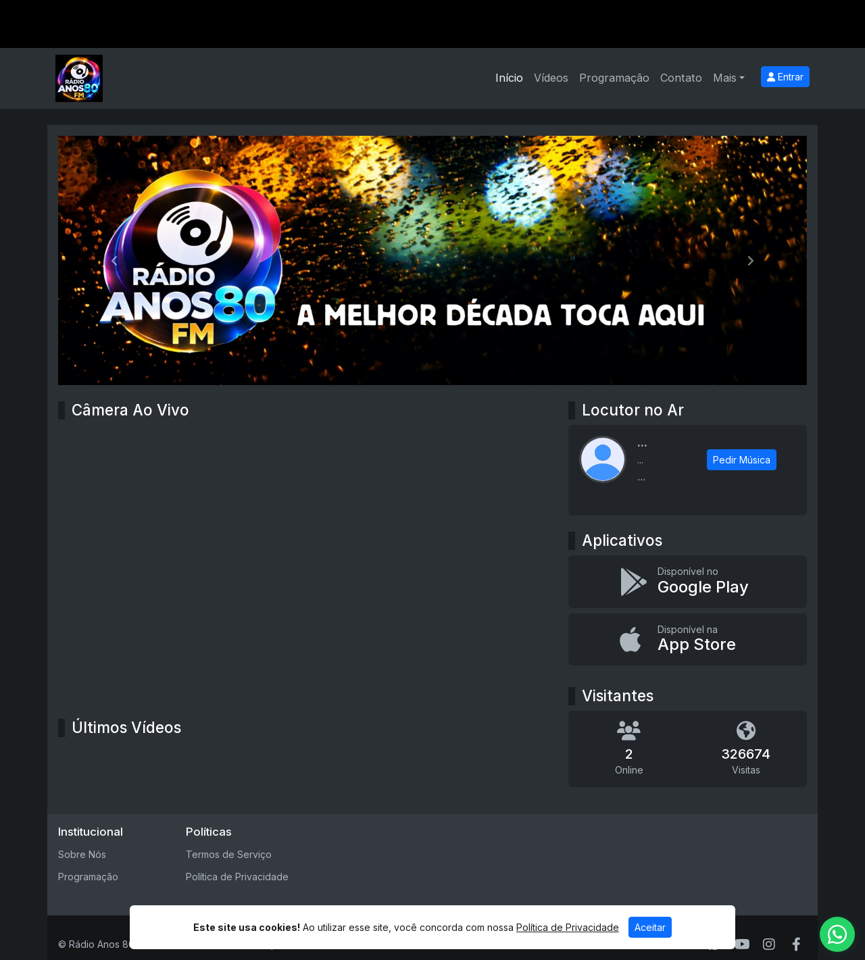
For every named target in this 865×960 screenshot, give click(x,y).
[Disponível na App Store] (687, 639)
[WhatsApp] (837, 934)
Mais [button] (725, 77)
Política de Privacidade (237, 876)
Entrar (785, 76)
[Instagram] (769, 944)
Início (509, 77)
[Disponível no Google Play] (687, 581)
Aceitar (650, 927)
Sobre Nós (82, 854)
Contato (681, 77)
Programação (614, 77)
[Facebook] (796, 944)
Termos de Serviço (229, 854)
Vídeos (551, 77)
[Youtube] (742, 944)
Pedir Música (741, 459)
